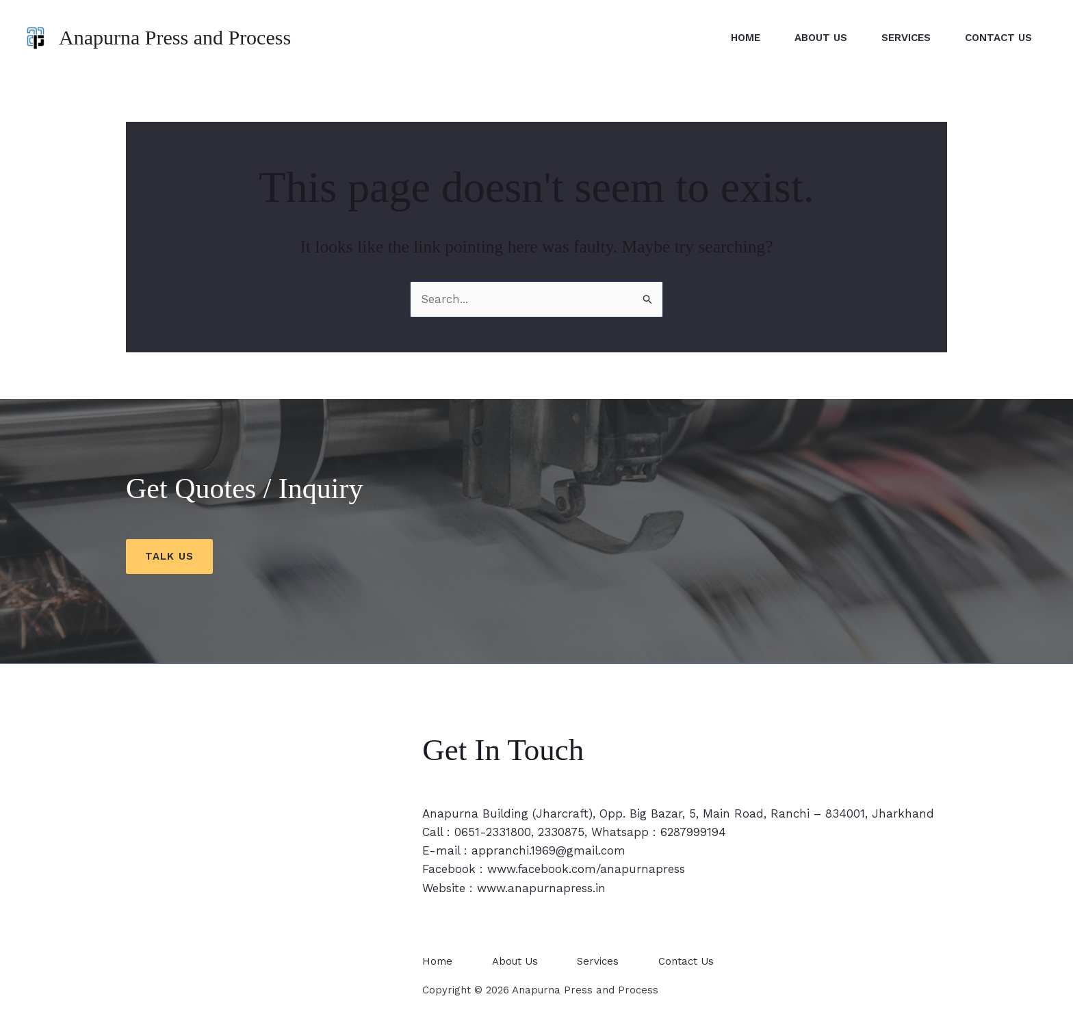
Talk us (169, 556)
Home (745, 37)
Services (906, 37)
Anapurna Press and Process (175, 37)
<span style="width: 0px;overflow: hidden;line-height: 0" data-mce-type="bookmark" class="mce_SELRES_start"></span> (257, 872)
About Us (820, 37)
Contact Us (998, 37)
